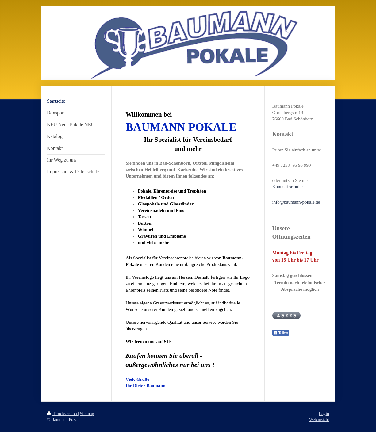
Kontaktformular (287, 186)
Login (324, 413)
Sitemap (87, 413)
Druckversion (62, 413)
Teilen (281, 333)
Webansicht (319, 419)
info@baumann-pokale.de (296, 202)
